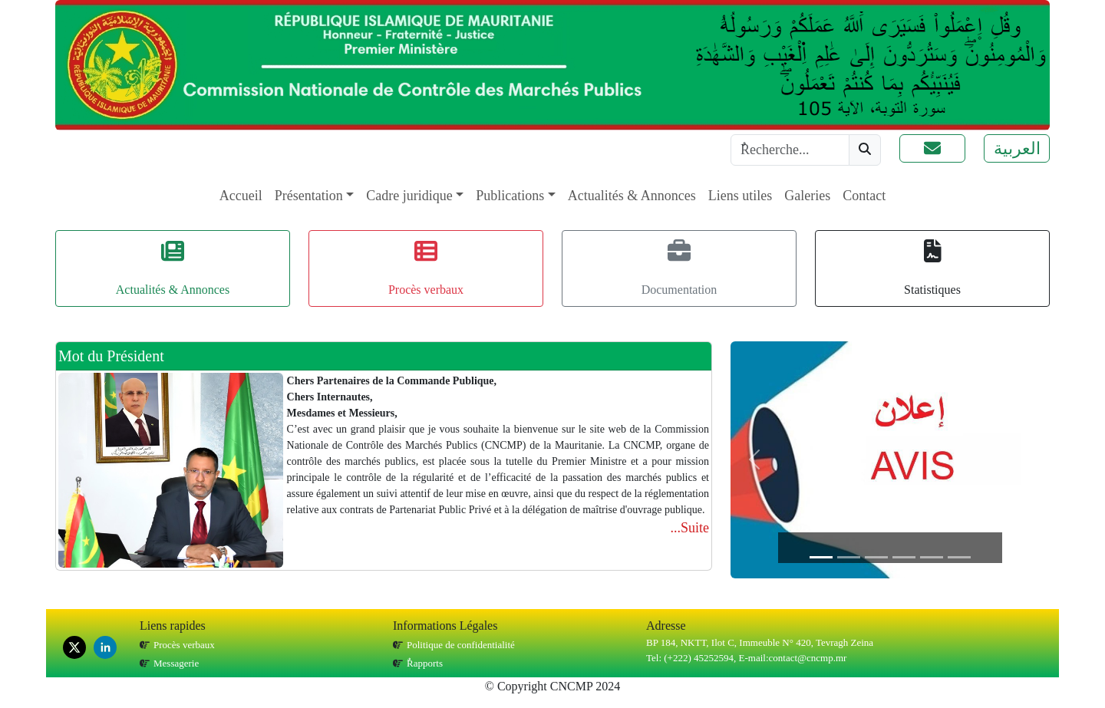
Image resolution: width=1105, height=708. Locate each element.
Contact (864, 195)
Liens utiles (740, 195)
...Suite (689, 527)
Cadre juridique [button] (409, 195)
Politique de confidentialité (461, 644)
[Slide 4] (903, 557)
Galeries (807, 195)
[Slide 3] (876, 557)
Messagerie (176, 663)
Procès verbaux (184, 644)
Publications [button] (510, 195)
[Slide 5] (931, 557)
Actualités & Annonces (632, 195)
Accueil (240, 195)
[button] (932, 148)
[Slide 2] (848, 557)
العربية (1017, 148)
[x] (74, 647)
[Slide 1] (821, 557)
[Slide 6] (959, 557)
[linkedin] (105, 647)
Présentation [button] (309, 195)
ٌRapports (425, 663)
